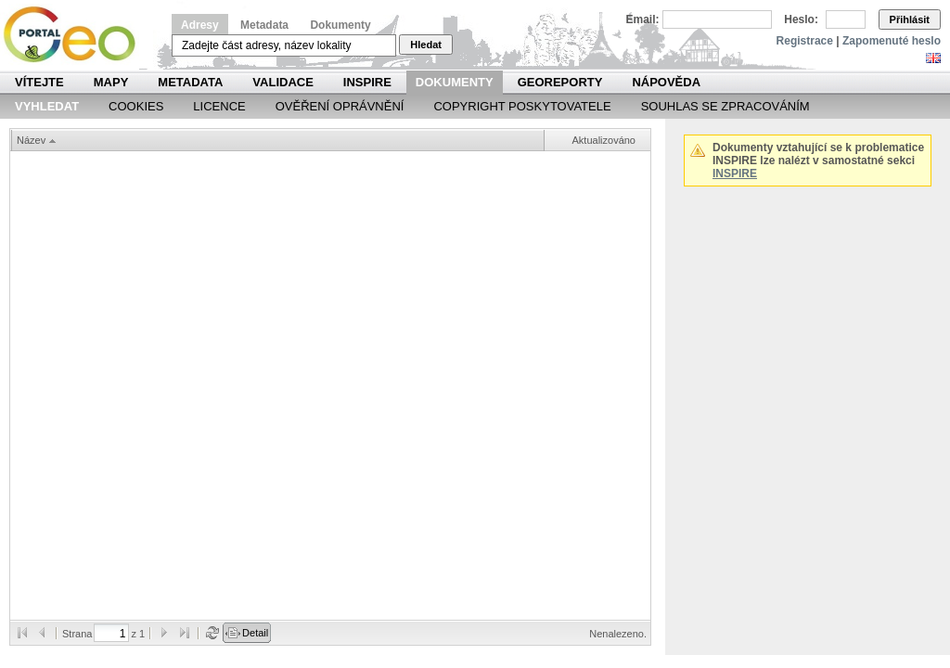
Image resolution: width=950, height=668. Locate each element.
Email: (643, 19)
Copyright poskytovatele (521, 106)
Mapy (111, 82)
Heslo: (801, 19)
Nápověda (666, 82)
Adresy (200, 25)
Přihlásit (910, 19)
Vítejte (39, 82)
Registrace (805, 40)
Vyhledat (47, 106)
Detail (255, 632)
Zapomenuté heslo (891, 40)
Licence (219, 106)
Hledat (426, 44)
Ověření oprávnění (340, 106)
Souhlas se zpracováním (725, 106)
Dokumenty (340, 25)
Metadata (264, 25)
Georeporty (560, 82)
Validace (282, 82)
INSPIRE (367, 82)
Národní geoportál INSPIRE (76, 35)
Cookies (136, 106)
